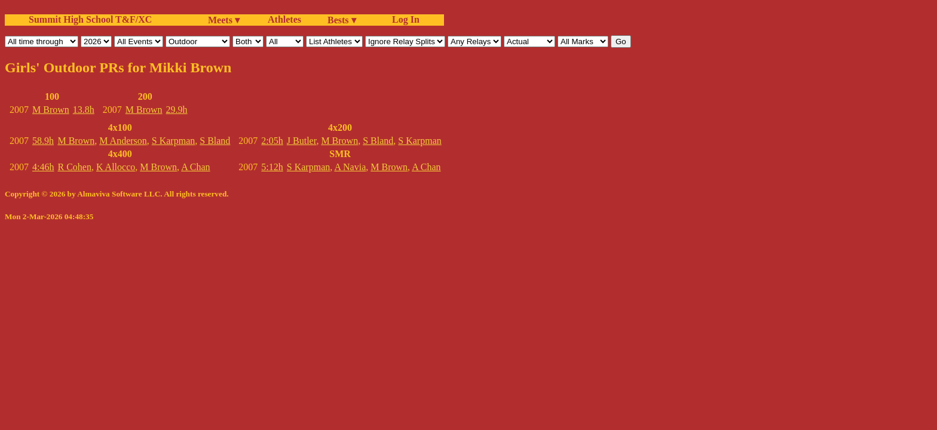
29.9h (177, 110)
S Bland (215, 141)
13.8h (83, 110)
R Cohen (74, 167)
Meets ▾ (224, 20)
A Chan (195, 167)
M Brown (50, 110)
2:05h (272, 141)
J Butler (302, 141)
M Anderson (123, 141)
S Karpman (173, 141)
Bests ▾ (341, 20)
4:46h (43, 167)
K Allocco (115, 167)
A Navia (350, 167)
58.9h (43, 141)
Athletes (284, 19)
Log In (403, 19)
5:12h (272, 167)
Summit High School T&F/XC (90, 19)
